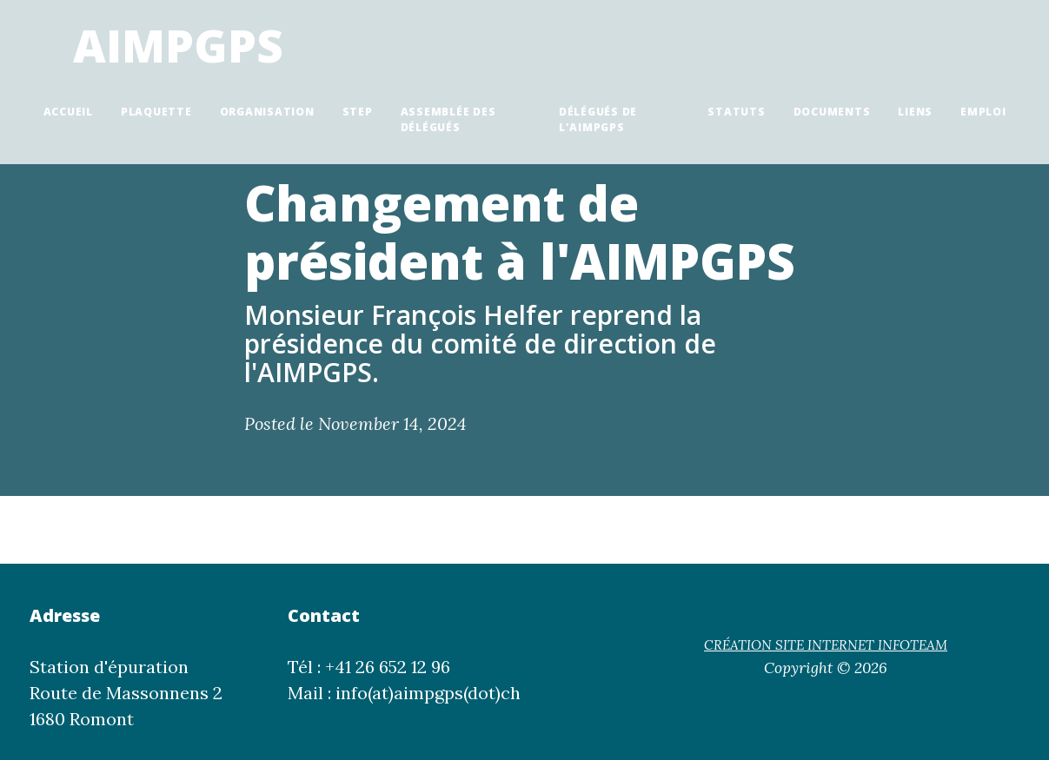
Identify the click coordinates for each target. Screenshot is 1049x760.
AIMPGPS (178, 45)
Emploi (983, 111)
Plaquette (156, 111)
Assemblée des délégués (448, 119)
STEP (357, 111)
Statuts (736, 111)
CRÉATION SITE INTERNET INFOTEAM (825, 645)
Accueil (68, 111)
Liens (915, 111)
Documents (832, 111)
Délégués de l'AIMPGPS (598, 119)
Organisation (267, 111)
